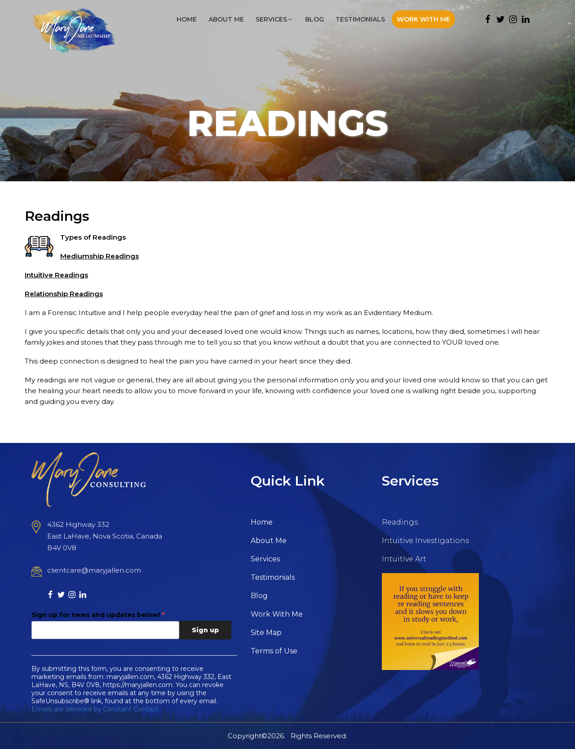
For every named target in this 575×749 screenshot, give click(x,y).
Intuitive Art (404, 559)
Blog (314, 19)
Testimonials (360, 19)
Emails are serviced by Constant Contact (95, 709)
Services (274, 19)
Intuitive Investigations (425, 540)
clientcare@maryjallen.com (94, 570)
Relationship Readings (64, 293)
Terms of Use (274, 651)
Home (187, 19)
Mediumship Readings (99, 256)
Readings (400, 522)
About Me (226, 19)
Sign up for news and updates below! (97, 615)
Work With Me (423, 19)
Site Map (266, 632)
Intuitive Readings (56, 275)
